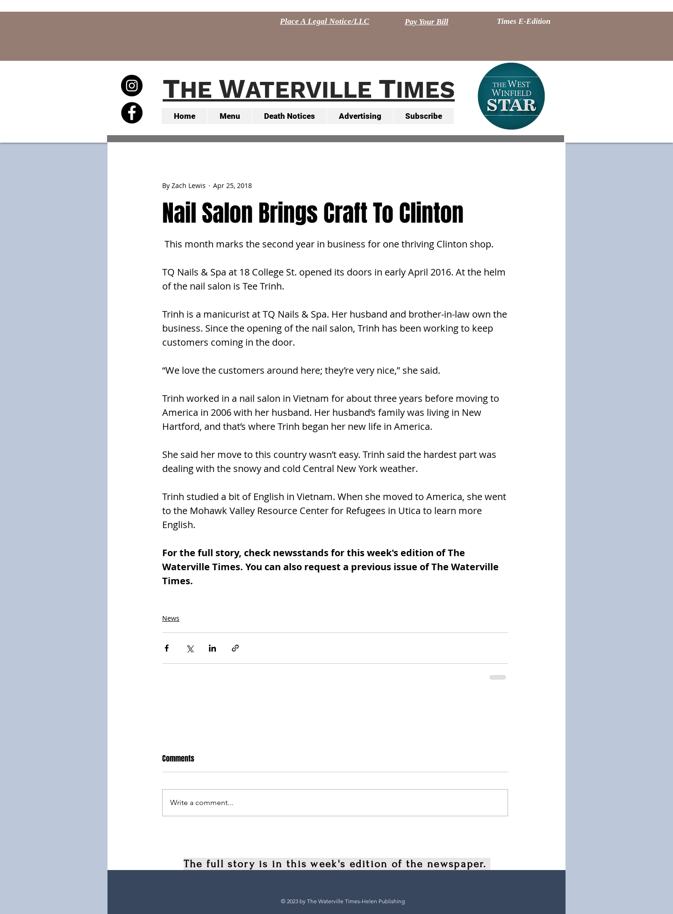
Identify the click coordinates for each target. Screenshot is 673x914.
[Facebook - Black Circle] (132, 112)
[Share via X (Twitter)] (189, 648)
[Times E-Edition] (523, 21)
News (170, 618)
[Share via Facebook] (166, 648)
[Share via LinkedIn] (212, 648)
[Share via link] (235, 648)
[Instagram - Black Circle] (132, 85)
